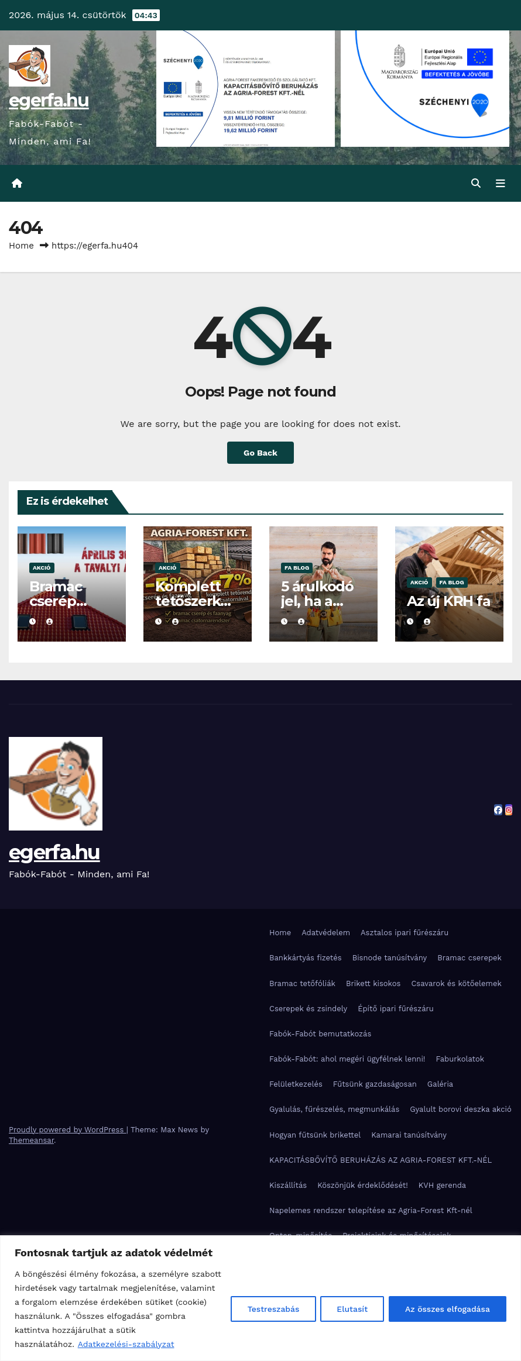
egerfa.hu (49, 100)
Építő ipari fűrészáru (396, 1008)
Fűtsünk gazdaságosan (375, 1084)
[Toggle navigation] (500, 184)
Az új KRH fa (449, 600)
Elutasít (349, 1309)
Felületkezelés (296, 1084)
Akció (42, 567)
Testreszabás (270, 1309)
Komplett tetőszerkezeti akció (195, 601)
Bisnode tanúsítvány (389, 958)
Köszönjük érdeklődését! (362, 1185)
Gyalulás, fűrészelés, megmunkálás (334, 1109)
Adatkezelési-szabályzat (126, 1344)
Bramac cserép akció (55, 601)
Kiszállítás (288, 1185)
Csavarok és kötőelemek (456, 983)
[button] (476, 183)
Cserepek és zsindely (308, 1008)
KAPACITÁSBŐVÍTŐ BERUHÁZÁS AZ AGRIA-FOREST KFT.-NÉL (380, 1160)
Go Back (260, 452)
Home (21, 245)
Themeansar (31, 1140)
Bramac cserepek (469, 958)
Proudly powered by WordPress (67, 1129)
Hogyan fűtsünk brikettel (315, 1135)
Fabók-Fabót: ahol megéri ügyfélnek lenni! (347, 1059)
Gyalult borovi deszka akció (461, 1109)
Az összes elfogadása (446, 1309)
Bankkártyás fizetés (305, 958)
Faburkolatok (460, 1059)
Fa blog (297, 567)
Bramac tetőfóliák (302, 983)
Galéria (440, 1084)
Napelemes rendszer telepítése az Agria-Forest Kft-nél (370, 1210)
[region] (260, 1298)
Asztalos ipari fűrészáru (404, 932)
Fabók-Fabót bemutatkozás (320, 1033)
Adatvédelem (325, 932)
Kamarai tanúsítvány (409, 1135)
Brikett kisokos (373, 983)
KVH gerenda (443, 1185)
